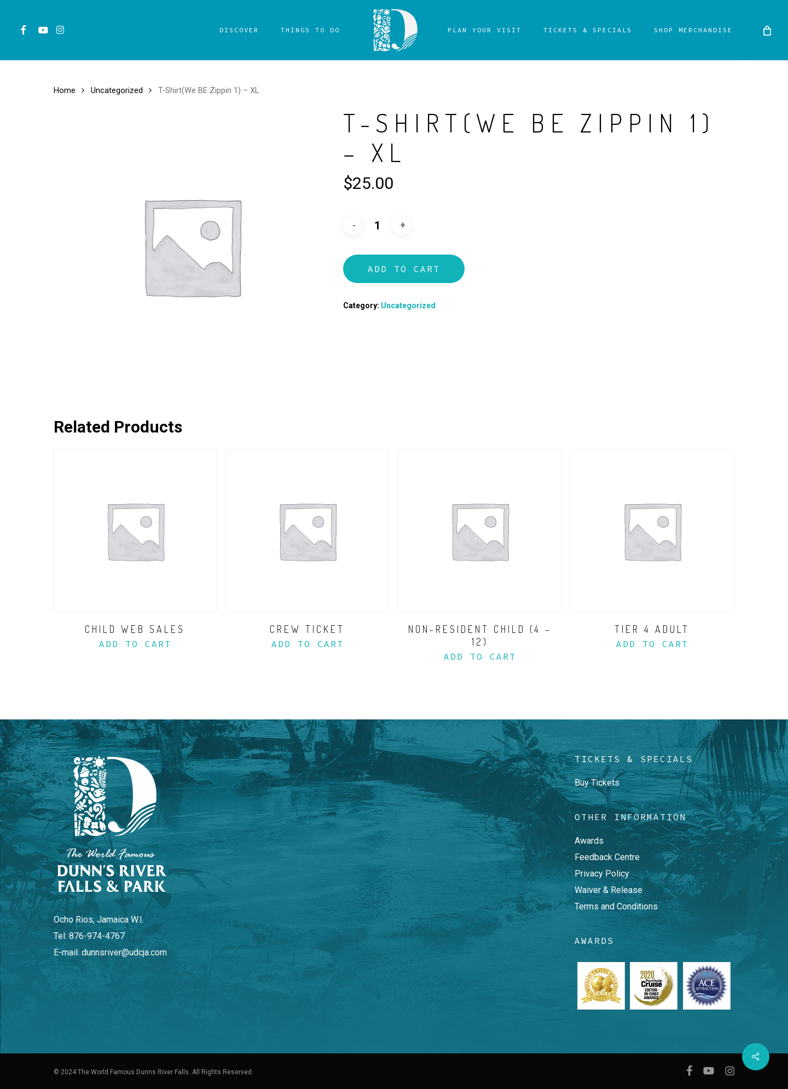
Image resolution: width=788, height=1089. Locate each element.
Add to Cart (404, 268)
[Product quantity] (377, 225)
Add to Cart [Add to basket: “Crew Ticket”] (307, 644)
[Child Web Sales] (135, 531)
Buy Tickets (597, 782)
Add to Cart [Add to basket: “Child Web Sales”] (135, 644)
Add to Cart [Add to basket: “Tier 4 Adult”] (652, 644)
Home (65, 90)
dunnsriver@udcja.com (124, 952)
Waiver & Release (608, 890)
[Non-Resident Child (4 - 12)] (479, 531)
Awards (589, 841)
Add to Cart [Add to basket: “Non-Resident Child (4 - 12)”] (480, 656)
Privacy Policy (602, 873)
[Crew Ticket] (307, 531)
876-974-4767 (97, 936)
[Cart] (766, 30)
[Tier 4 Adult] (652, 531)
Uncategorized (117, 90)
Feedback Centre (607, 857)
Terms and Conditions (616, 906)
